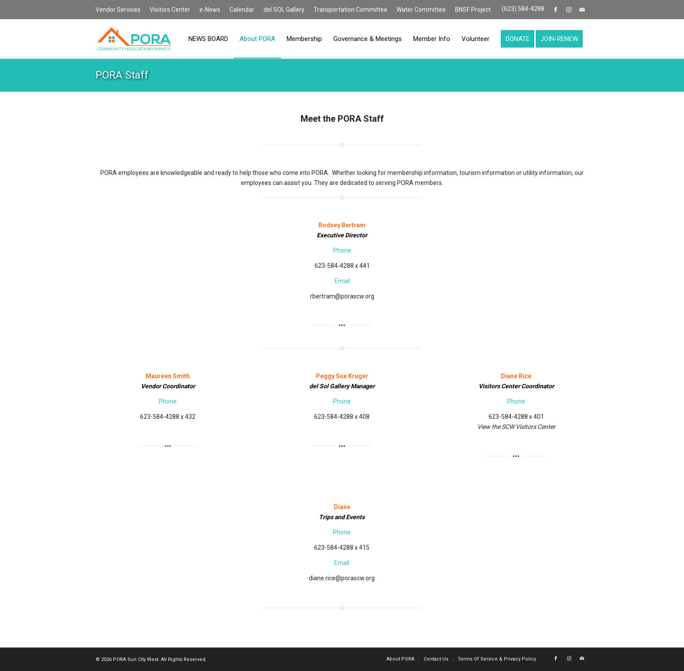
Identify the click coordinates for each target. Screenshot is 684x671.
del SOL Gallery (283, 9)
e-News (209, 9)
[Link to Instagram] (568, 9)
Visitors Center (170, 9)
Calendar (241, 9)
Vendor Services (118, 9)
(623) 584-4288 (523, 8)
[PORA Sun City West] (134, 39)
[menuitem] (120, 10)
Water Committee (421, 9)
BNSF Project (473, 9)
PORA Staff (122, 75)
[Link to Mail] (581, 9)
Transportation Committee (350, 9)
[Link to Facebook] (555, 9)
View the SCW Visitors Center (516, 426)
